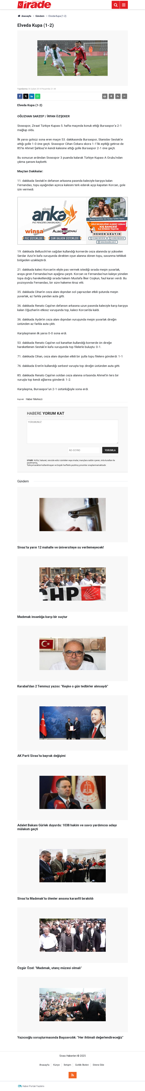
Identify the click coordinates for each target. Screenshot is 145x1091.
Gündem (39, 16)
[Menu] (124, 5)
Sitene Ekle (98, 1065)
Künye (56, 1065)
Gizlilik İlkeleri (82, 1065)
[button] (111, 96)
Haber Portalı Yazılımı (33, 1086)
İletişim (67, 1065)
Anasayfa (24, 16)
